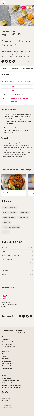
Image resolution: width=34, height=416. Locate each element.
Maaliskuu (6, 232)
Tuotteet (4, 356)
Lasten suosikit (23, 217)
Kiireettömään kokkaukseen (11, 227)
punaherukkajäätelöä (19, 154)
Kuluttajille (5, 351)
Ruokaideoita (6, 361)
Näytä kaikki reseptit (7, 287)
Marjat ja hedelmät (8, 217)
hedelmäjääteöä (8, 157)
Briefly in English (6, 398)
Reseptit (4, 354)
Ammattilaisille (7, 373)
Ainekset (4, 68)
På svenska (5, 400)
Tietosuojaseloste (8, 366)
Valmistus (15, 68)
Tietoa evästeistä (7, 368)
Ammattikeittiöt (7, 378)
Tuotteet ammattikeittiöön (10, 380)
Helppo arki (6, 222)
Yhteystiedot (6, 337)
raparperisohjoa (8, 159)
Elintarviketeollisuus (8, 383)
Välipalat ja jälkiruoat (9, 207)
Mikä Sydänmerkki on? (9, 363)
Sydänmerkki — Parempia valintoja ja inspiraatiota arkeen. (15, 332)
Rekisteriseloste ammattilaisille (12, 388)
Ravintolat (5, 359)
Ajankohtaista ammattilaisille (11, 385)
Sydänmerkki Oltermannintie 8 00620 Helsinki (7, 342)
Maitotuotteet (25, 212)
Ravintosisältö (28, 68)
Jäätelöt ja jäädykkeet (9, 212)
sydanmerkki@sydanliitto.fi (11, 346)
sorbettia (18, 157)
